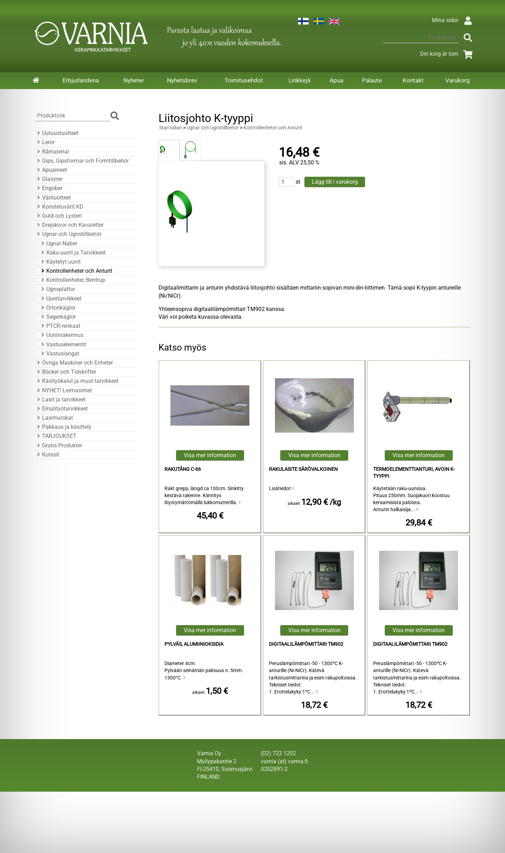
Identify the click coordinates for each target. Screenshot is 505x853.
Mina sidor (453, 20)
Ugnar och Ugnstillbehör (68, 234)
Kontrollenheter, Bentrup (72, 280)
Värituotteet (53, 197)
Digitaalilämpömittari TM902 (306, 644)
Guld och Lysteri (58, 215)
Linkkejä (299, 80)
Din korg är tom (447, 53)
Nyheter (133, 80)
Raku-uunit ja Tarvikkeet (72, 252)
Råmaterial (52, 151)
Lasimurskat (54, 417)
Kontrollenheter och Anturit (75, 271)
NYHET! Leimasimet (63, 390)
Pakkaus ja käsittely (63, 427)
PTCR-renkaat (59, 326)
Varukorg (457, 80)
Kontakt (413, 80)
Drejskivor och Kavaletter (69, 225)
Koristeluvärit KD (59, 206)
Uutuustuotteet (57, 133)
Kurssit (47, 454)
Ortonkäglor (57, 307)
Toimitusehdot (243, 80)
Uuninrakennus (61, 335)
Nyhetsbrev (182, 80)
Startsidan (170, 128)
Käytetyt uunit (60, 261)
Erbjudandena (80, 80)
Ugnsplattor (57, 289)
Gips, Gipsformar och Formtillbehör (82, 160)
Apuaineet (51, 170)
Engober (48, 188)
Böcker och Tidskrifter (65, 371)
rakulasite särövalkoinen (303, 469)
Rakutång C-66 (182, 469)
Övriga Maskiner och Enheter (74, 362)
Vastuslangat (59, 353)
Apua (336, 80)
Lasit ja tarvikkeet (60, 399)
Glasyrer (48, 179)
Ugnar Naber (58, 243)
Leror (45, 142)
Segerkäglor (57, 316)
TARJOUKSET (55, 436)
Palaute (372, 80)
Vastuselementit (62, 344)
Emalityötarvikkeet (61, 408)
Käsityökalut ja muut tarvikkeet (77, 381)
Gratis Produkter (58, 445)
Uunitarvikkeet (60, 298)
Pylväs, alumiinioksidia (193, 644)
